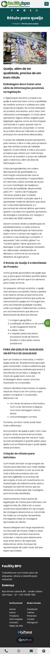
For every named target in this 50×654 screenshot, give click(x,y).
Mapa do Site (16, 625)
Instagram (32, 622)
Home (12, 609)
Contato (13, 622)
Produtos (14, 615)
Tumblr (31, 619)
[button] (46, 4)
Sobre (12, 612)
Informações (16, 619)
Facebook (32, 609)
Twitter (31, 612)
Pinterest (32, 615)
